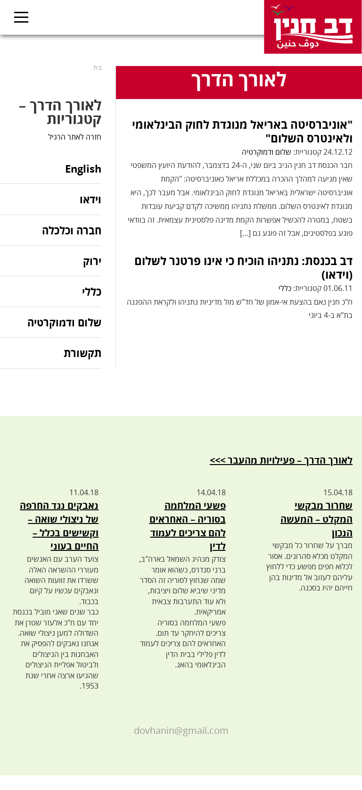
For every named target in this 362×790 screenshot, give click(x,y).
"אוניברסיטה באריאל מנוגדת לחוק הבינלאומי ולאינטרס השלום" (242, 131)
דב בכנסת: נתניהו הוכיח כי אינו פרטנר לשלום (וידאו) (243, 267)
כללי (285, 288)
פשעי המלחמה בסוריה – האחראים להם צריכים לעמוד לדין (187, 525)
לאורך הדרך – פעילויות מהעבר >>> (281, 460)
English (83, 169)
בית (97, 68)
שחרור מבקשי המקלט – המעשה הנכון (316, 519)
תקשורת (82, 353)
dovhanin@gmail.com (181, 730)
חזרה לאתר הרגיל (74, 137)
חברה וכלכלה (71, 230)
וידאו (90, 199)
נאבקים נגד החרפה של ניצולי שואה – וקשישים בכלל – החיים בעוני (59, 525)
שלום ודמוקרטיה (266, 152)
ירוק (92, 261)
